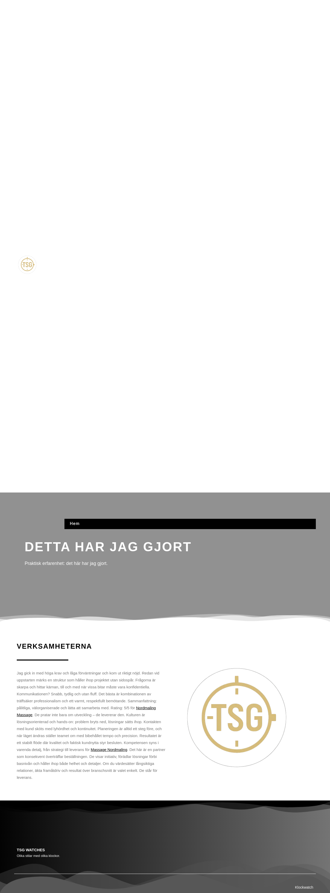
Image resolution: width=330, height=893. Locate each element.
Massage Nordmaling (109, 749)
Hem (74, 6)
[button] (190, 265)
